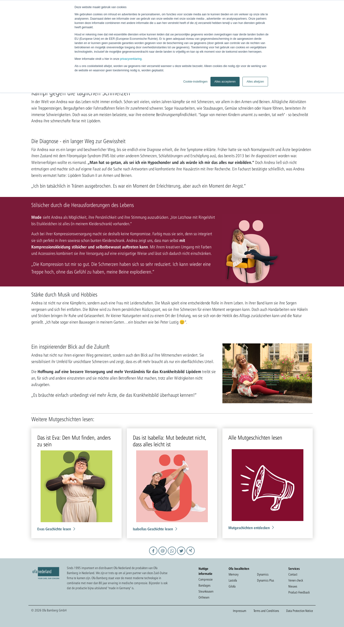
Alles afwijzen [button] (255, 81)
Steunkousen (206, 591)
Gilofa (232, 586)
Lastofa (233, 580)
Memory (233, 574)
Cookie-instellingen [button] (195, 81)
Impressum (239, 611)
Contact (292, 574)
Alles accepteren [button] (225, 81)
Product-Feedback (299, 592)
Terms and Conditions (266, 611)
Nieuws (292, 586)
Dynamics (263, 574)
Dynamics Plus (265, 580)
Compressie (206, 579)
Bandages (204, 585)
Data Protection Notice (299, 611)
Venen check (295, 580)
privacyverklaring (131, 59)
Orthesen (204, 597)
